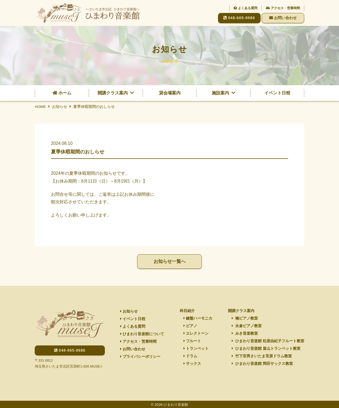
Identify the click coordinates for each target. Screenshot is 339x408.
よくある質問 (245, 8)
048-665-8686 (239, 18)
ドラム (190, 357)
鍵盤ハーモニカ (198, 318)
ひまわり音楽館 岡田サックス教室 (262, 364)
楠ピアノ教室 (245, 318)
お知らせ (129, 311)
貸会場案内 (170, 93)
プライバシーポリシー (140, 357)
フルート (192, 341)
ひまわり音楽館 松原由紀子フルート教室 (268, 341)
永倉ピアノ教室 (247, 326)
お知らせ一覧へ (169, 261)
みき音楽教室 (245, 333)
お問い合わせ (283, 18)
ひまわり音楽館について (142, 334)
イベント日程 (277, 93)
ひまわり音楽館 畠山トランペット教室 (266, 349)
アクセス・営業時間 (283, 8)
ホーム (62, 93)
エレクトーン (196, 333)
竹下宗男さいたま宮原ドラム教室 (262, 357)
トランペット (196, 349)
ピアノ (190, 326)
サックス (192, 364)
